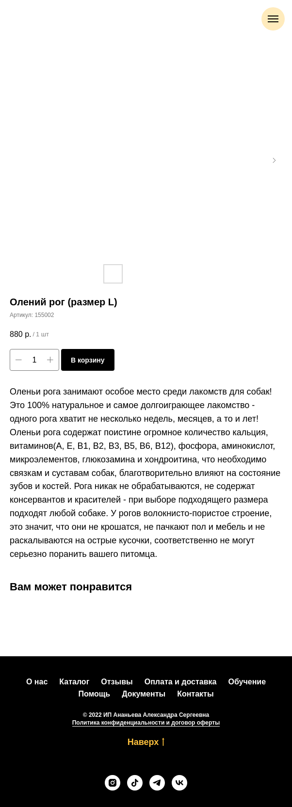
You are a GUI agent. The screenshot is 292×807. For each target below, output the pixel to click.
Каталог (74, 682)
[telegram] (157, 783)
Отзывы (116, 682)
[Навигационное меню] (273, 19)
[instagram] (112, 783)
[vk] (179, 783)
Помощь (94, 694)
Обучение (247, 682)
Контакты (195, 694)
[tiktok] (135, 783)
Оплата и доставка (181, 682)
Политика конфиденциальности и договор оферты (146, 722)
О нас (37, 682)
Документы (143, 694)
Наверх (146, 742)
